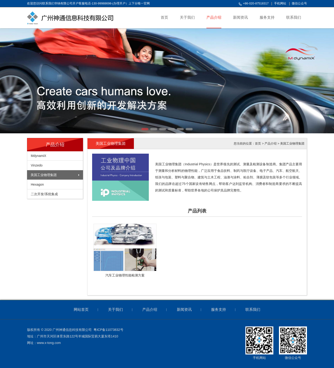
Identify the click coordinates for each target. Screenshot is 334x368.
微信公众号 (299, 3)
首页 (258, 143)
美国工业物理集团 (44, 175)
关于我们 (115, 309)
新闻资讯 (184, 309)
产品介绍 (270, 143)
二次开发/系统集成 (44, 194)
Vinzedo (36, 165)
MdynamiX (38, 156)
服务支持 (218, 309)
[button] (144, 129)
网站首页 (81, 309)
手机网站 (280, 3)
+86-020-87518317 (256, 3)
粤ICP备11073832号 (108, 330)
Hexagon (37, 184)
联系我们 (252, 309)
